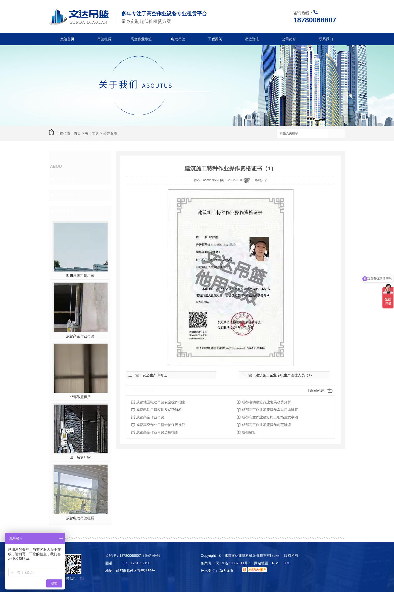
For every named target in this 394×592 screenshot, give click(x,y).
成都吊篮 (249, 432)
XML (288, 563)
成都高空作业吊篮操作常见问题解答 (270, 410)
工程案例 (215, 39)
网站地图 (261, 563)
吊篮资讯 (252, 39)
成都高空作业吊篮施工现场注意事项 (270, 417)
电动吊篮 (178, 39)
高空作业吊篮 (141, 39)
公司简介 (289, 39)
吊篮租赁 (104, 39)
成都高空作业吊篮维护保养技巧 (160, 425)
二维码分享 (259, 180)
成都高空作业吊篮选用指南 (157, 432)
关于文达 (92, 133)
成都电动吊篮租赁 (80, 518)
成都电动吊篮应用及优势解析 (159, 410)
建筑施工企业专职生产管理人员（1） (285, 375)
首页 (77, 133)
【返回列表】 (316, 390)
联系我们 (326, 39)
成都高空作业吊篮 (80, 336)
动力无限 (226, 571)
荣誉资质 (110, 133)
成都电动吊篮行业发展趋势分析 (266, 402)
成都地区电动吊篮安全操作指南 (160, 402)
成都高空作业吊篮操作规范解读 (266, 425)
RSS (276, 563)
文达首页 (67, 39)
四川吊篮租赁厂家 (80, 275)
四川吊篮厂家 (80, 457)
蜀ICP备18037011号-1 (233, 563)
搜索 (336, 134)
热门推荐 (65, 211)
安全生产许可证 (154, 375)
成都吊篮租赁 (80, 397)
